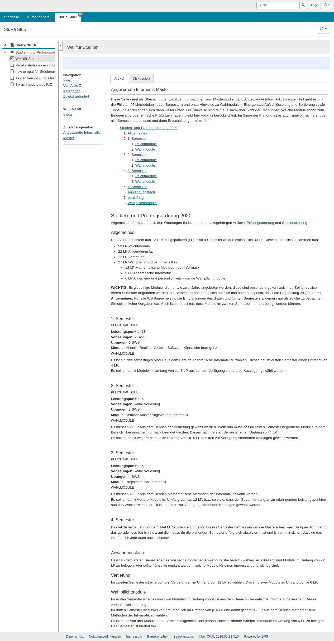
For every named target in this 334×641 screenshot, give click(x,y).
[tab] (119, 78)
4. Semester (137, 187)
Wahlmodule (145, 149)
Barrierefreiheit (157, 636)
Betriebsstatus (183, 636)
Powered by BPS (256, 636)
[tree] (28, 65)
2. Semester (137, 155)
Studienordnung (294, 223)
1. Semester (137, 139)
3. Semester (137, 171)
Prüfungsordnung (260, 223)
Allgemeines (137, 133)
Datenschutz (75, 636)
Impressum (134, 636)
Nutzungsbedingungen (105, 636)
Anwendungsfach (141, 192)
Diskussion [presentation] (141, 78)
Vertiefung (136, 198)
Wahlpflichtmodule (142, 203)
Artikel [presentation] (119, 78)
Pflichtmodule (146, 144)
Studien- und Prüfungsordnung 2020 (148, 128)
